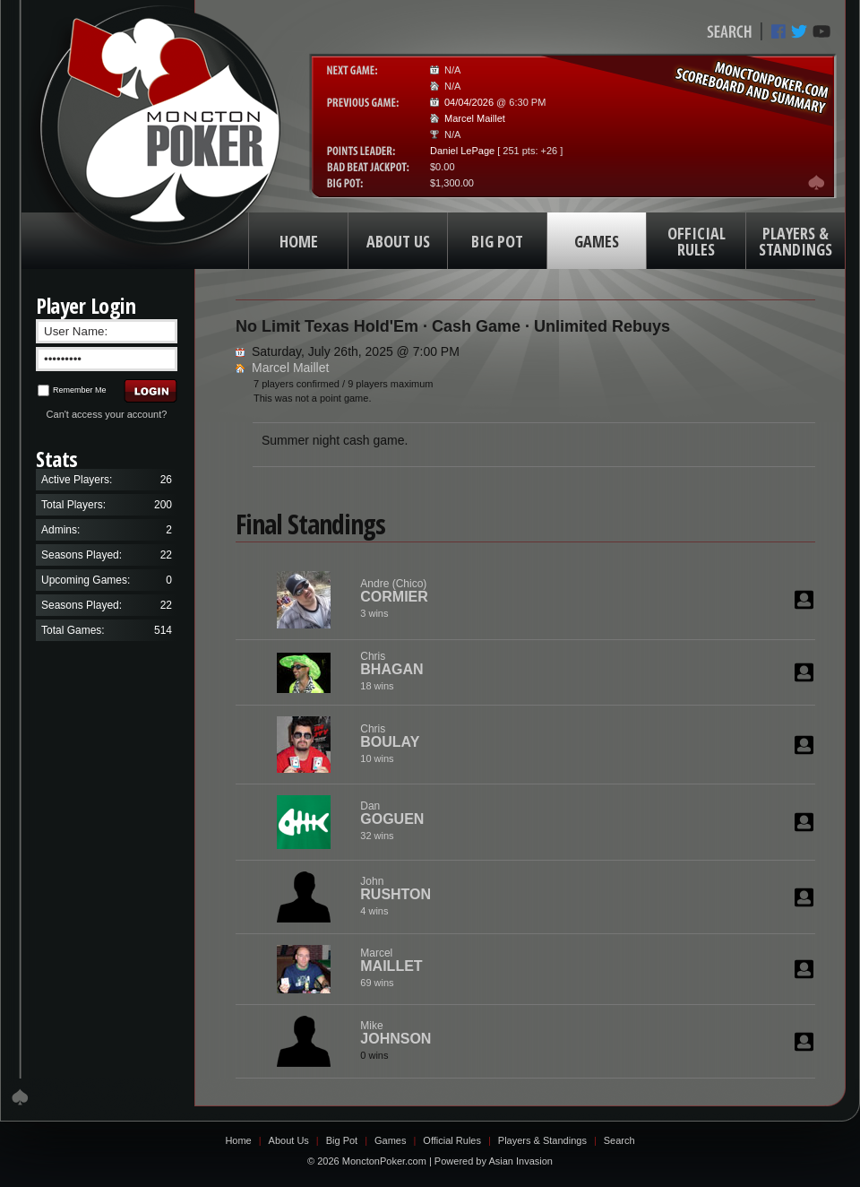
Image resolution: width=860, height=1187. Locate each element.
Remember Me (72, 390)
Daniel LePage (462, 150)
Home (238, 1140)
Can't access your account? (107, 414)
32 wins (376, 835)
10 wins (376, 758)
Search (619, 1140)
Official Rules (452, 1140)
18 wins (376, 685)
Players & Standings (542, 1140)
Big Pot (341, 1140)
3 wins (374, 613)
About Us (289, 1140)
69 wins (376, 982)
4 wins (374, 910)
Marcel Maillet (474, 118)
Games (390, 1140)
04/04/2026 (469, 102)
